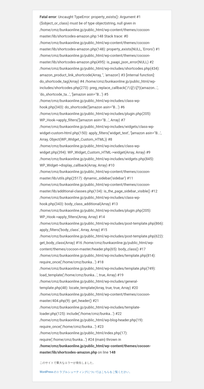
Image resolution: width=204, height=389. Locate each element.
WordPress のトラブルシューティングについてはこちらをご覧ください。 (86, 371)
